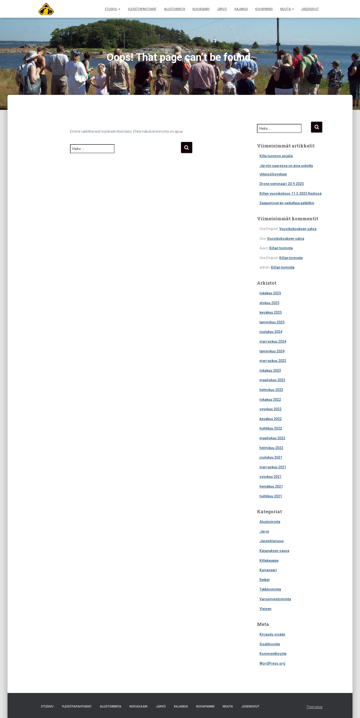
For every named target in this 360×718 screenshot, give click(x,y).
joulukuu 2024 (271, 332)
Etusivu (112, 9)
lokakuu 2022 (270, 400)
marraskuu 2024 (273, 341)
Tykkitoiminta (270, 589)
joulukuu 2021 (271, 457)
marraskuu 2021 (273, 467)
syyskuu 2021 (271, 477)
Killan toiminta (281, 248)
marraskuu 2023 (273, 361)
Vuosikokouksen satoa (297, 229)
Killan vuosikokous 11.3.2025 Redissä (291, 194)
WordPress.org (272, 663)
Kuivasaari (201, 9)
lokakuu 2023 (270, 371)
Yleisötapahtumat (142, 9)
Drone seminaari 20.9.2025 (282, 184)
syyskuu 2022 (271, 409)
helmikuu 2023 (271, 390)
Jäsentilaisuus (272, 541)
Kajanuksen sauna (274, 551)
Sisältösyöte (270, 644)
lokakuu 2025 (270, 293)
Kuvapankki (264, 9)
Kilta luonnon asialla (276, 156)
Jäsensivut (310, 9)
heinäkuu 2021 (271, 486)
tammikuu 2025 (272, 322)
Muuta (287, 9)
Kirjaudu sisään (272, 634)
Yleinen (266, 609)
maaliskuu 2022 (272, 438)
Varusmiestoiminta (275, 599)
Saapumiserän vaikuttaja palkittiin (287, 203)
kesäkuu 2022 (271, 419)
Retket (265, 580)
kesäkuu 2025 (271, 312)
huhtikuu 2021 (271, 496)
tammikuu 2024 (272, 351)
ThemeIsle (314, 707)
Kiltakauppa (269, 561)
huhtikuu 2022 (271, 428)
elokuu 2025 (269, 303)
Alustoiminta (174, 9)
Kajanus (241, 9)
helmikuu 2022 (271, 448)
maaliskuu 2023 (272, 380)
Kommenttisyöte (273, 654)
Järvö (222, 9)
